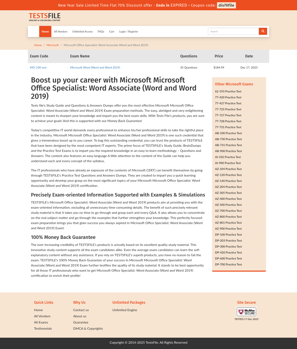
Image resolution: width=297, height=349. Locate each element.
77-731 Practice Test (228, 127)
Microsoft (53, 45)
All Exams (41, 322)
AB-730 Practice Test (228, 139)
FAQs (101, 31)
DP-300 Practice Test (228, 246)
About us (79, 316)
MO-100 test (38, 67)
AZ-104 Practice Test (228, 169)
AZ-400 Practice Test (228, 198)
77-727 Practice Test (228, 115)
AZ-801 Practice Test (228, 222)
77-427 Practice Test (228, 103)
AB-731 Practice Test (228, 145)
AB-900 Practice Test (228, 151)
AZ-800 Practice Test (228, 216)
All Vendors (60, 31)
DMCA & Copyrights (88, 328)
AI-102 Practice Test (228, 157)
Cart (111, 31)
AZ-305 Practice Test (228, 192)
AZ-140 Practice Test (228, 181)
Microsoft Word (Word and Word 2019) (95, 67)
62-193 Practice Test (228, 91)
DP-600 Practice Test (228, 258)
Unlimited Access (82, 31)
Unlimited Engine (124, 310)
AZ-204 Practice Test (228, 186)
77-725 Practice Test (228, 109)
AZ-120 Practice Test (228, 175)
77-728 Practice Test (228, 121)
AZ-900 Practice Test (228, 228)
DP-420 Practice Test (228, 252)
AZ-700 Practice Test (228, 210)
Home (45, 31)
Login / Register (128, 31)
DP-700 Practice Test (228, 264)
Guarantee (80, 322)
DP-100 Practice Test (228, 234)
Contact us (81, 310)
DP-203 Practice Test (228, 240)
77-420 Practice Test (228, 97)
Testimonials (43, 328)
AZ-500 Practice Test (228, 204)
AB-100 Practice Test (228, 133)
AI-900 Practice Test (228, 163)
